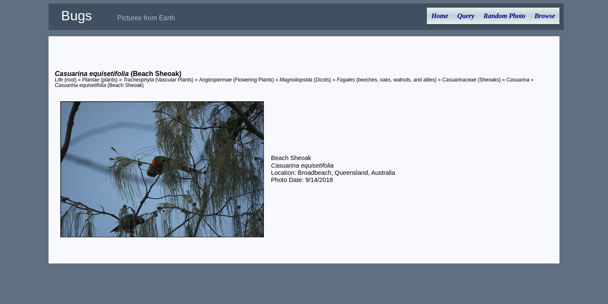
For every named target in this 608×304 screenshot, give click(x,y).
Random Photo (504, 15)
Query (466, 15)
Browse (545, 15)
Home (440, 15)
